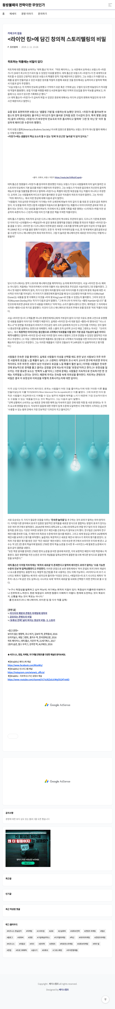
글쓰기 (34, 950)
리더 (32, 944)
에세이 (13, 13)
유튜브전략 (75, 931)
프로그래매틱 (22, 950)
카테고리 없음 (15, 33)
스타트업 (41, 931)
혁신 (72, 937)
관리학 (42, 944)
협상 (103, 931)
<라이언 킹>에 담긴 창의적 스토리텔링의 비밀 (57, 39)
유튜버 (21, 937)
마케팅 (29, 931)
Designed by (57, 989)
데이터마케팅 (85, 937)
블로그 (10, 937)
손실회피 (62, 931)
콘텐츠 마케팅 (90, 931)
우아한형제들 (73, 950)
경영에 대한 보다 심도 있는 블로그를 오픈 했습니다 (28, 818)
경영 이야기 (27, 13)
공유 (51, 931)
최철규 (22, 944)
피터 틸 (96, 944)
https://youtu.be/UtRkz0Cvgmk (68, 177)
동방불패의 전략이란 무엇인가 (23, 4)
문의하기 (42, 13)
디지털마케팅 (60, 937)
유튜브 (45, 950)
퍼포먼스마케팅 (67, 944)
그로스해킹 (58, 950)
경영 (30, 937)
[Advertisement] (57, 705)
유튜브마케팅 (83, 944)
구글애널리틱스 (44, 937)
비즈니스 (11, 944)
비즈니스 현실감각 (15, 931)
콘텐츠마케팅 (100, 937)
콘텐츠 (52, 944)
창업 (9, 950)
